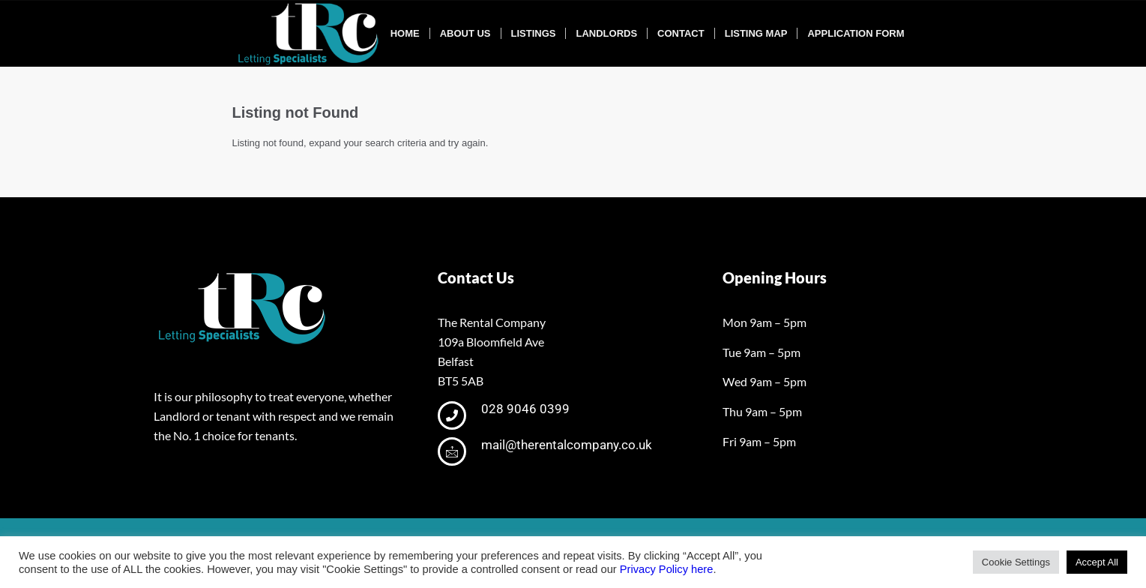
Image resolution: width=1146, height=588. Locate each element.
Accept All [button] (1097, 562)
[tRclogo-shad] (310, 34)
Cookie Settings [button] (1016, 562)
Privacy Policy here (667, 569)
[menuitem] (405, 34)
